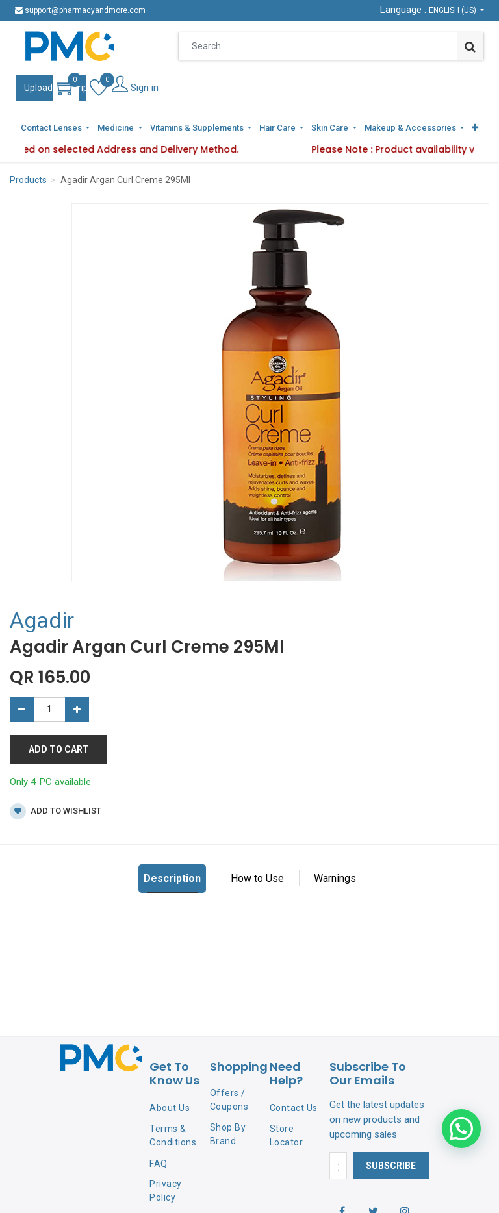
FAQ (158, 1163)
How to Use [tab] (257, 878)
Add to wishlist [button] (55, 811)
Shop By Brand (228, 1134)
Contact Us (294, 1108)
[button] (475, 128)
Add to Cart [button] (59, 749)
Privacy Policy (165, 1191)
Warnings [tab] (335, 878)
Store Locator (286, 1135)
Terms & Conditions (172, 1135)
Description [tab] (172, 878)
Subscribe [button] (391, 1165)
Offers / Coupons (229, 1100)
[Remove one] (22, 709)
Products (28, 180)
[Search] (470, 46)
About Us (169, 1108)
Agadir (42, 620)
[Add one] (77, 709)
